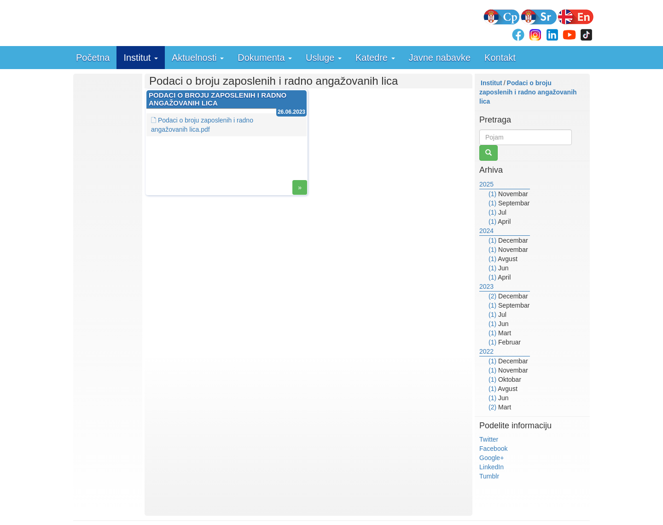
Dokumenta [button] (265, 57)
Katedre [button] (375, 57)
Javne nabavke (440, 57)
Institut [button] (140, 57)
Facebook (493, 448)
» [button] (300, 187)
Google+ (491, 457)
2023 (486, 286)
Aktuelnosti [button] (198, 57)
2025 (486, 184)
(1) (492, 194)
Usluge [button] (324, 57)
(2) (492, 296)
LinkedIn (491, 467)
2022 (486, 351)
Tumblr (489, 476)
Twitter (488, 439)
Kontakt (500, 57)
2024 (486, 230)
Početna (93, 57)
